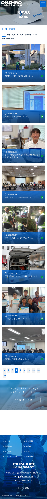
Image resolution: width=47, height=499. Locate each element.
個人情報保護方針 (24, 488)
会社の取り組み (8, 38)
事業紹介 (29, 446)
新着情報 (29, 441)
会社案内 (8, 446)
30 (38, 370)
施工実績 (8, 451)
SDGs (35, 35)
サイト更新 (11, 35)
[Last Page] (4, 375)
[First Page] (4, 370)
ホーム (7, 441)
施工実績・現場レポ (24, 35)
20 (33, 370)
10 (28, 370)
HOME (4, 29)
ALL (4, 35)
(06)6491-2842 (25, 476)
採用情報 (29, 456)
